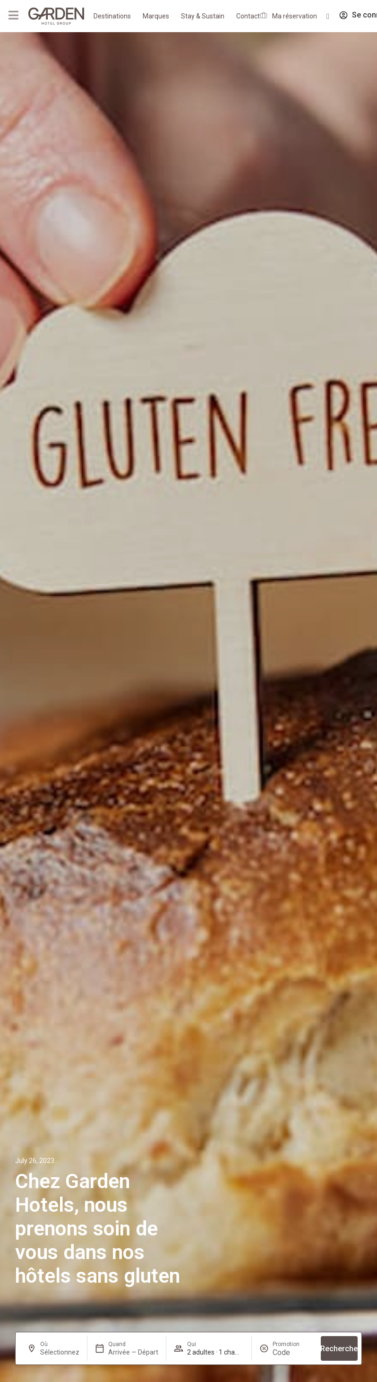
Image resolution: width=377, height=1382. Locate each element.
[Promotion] (293, 1352)
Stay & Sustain (202, 16)
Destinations (112, 16)
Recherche (339, 1348)
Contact (248, 16)
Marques (156, 16)
